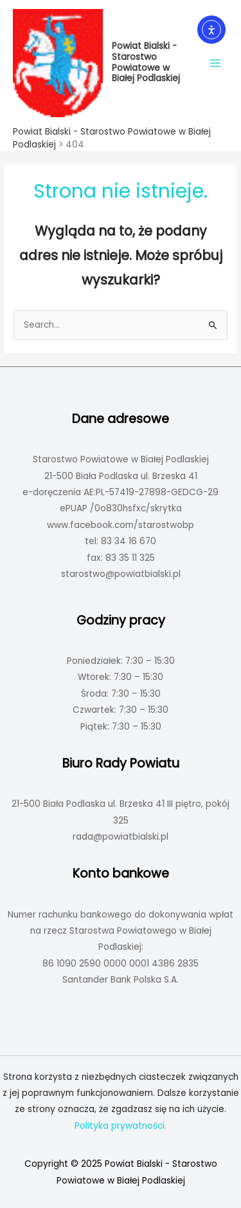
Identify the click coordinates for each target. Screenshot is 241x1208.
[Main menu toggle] (215, 63)
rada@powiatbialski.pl (120, 837)
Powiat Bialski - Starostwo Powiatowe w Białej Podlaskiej (146, 62)
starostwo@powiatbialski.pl (121, 574)
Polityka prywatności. (120, 1126)
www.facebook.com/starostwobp (120, 525)
